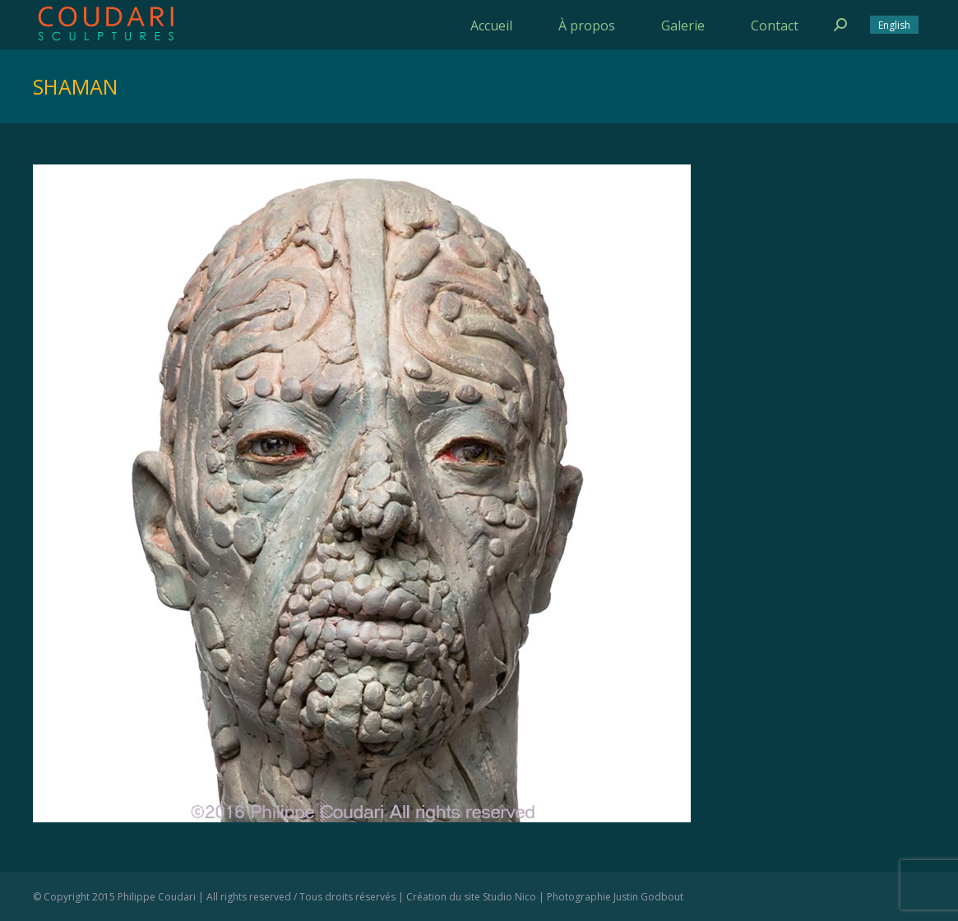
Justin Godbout (648, 897)
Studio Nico (509, 897)
